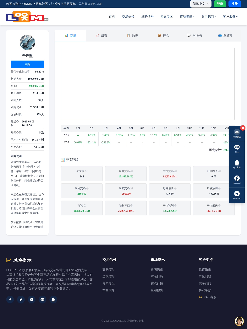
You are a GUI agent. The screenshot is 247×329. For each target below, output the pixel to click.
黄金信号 (108, 290)
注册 (235, 3)
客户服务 (230, 16)
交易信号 (128, 16)
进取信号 (147, 16)
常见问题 (205, 276)
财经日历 (157, 276)
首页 (112, 16)
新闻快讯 (157, 269)
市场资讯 (187, 16)
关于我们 (208, 16)
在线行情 (157, 283)
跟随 (27, 64)
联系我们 (205, 283)
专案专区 (167, 16)
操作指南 (205, 269)
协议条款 (205, 290)
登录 (220, 3)
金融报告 (157, 290)
